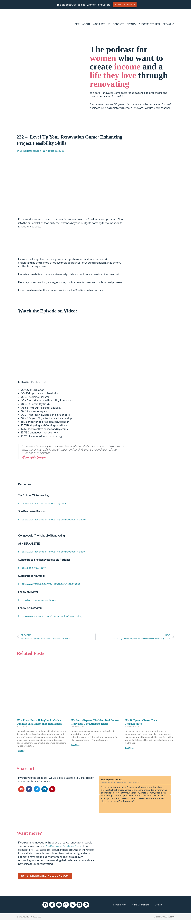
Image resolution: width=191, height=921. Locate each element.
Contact (163, 905)
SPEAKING (168, 24)
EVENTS (131, 24)
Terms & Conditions (141, 905)
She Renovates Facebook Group (64, 846)
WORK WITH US (101, 24)
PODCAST (118, 24)
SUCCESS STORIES (149, 24)
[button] (21, 790)
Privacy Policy (115, 905)
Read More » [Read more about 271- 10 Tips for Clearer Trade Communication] (129, 748)
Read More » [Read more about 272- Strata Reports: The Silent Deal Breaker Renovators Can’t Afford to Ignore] (75, 746)
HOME (76, 24)
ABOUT (86, 24)
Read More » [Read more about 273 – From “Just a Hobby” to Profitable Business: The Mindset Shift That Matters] (21, 751)
